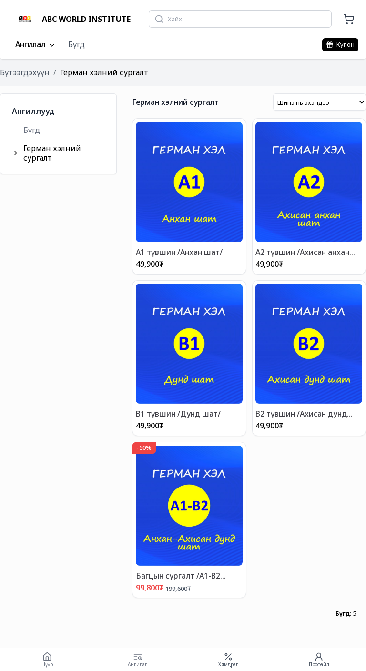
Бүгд (76, 44)
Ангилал (36, 45)
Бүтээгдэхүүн (25, 72)
